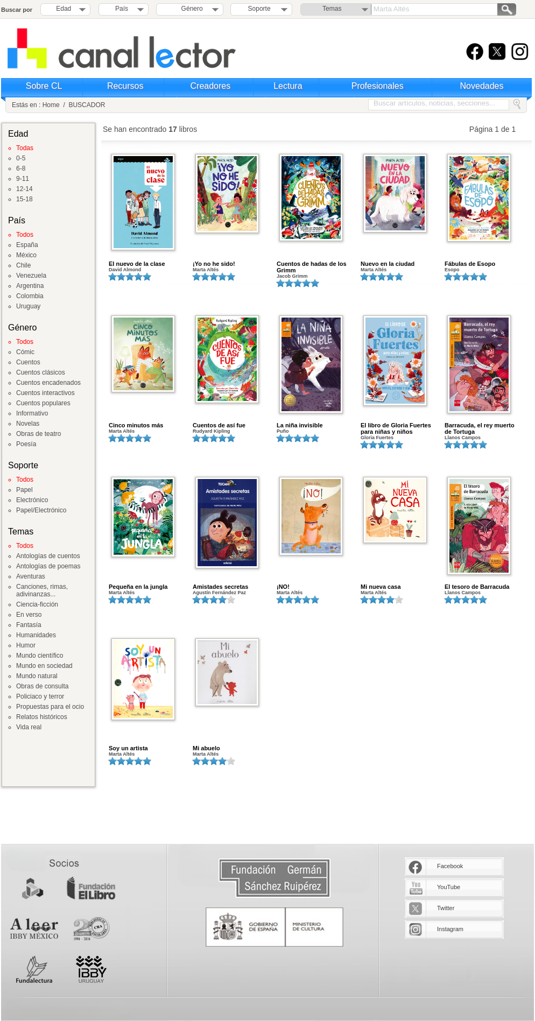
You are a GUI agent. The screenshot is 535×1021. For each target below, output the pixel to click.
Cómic (25, 352)
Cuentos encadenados (48, 382)
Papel (24, 490)
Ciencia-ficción (37, 604)
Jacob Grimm (292, 276)
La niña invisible (300, 425)
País (121, 8)
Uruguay (28, 306)
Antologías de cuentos (48, 556)
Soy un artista (128, 748)
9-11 (22, 178)
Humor (26, 645)
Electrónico (32, 500)
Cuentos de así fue (219, 425)
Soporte (259, 8)
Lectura (287, 85)
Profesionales (377, 85)
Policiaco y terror (40, 696)
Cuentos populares (43, 403)
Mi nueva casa (381, 586)
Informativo (32, 413)
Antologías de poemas (48, 566)
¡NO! (283, 586)
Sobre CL (44, 85)
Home (51, 105)
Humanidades (36, 635)
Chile (23, 265)
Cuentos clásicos (40, 372)
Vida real (28, 727)
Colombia (30, 296)
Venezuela (31, 275)
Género (190, 8)
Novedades (482, 85)
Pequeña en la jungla (138, 586)
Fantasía (28, 625)
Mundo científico (39, 655)
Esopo (452, 269)
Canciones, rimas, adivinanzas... (42, 590)
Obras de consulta (42, 686)
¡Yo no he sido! (214, 263)
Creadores (211, 85)
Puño (283, 431)
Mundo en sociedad (44, 666)
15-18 (24, 199)
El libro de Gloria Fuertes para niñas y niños (396, 428)
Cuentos (28, 362)
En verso (28, 614)
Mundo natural (37, 676)
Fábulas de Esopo (470, 263)
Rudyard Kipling (211, 431)
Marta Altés (206, 269)
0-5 (20, 158)
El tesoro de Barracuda (477, 586)
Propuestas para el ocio (50, 706)
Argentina (30, 286)
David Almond (125, 269)
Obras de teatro (38, 434)
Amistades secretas (220, 586)
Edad (63, 8)
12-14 (24, 189)
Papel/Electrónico (41, 510)
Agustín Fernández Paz (219, 592)
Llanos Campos (463, 437)
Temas (331, 8)
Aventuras (30, 576)
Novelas (27, 423)
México (26, 255)
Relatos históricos (41, 717)
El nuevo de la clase (137, 263)
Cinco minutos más (136, 425)
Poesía (26, 444)
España (27, 245)
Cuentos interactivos (45, 393)
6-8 (20, 168)
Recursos (125, 85)
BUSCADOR (86, 105)
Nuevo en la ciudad (387, 263)
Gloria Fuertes (377, 437)
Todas (24, 148)
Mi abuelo (206, 748)
